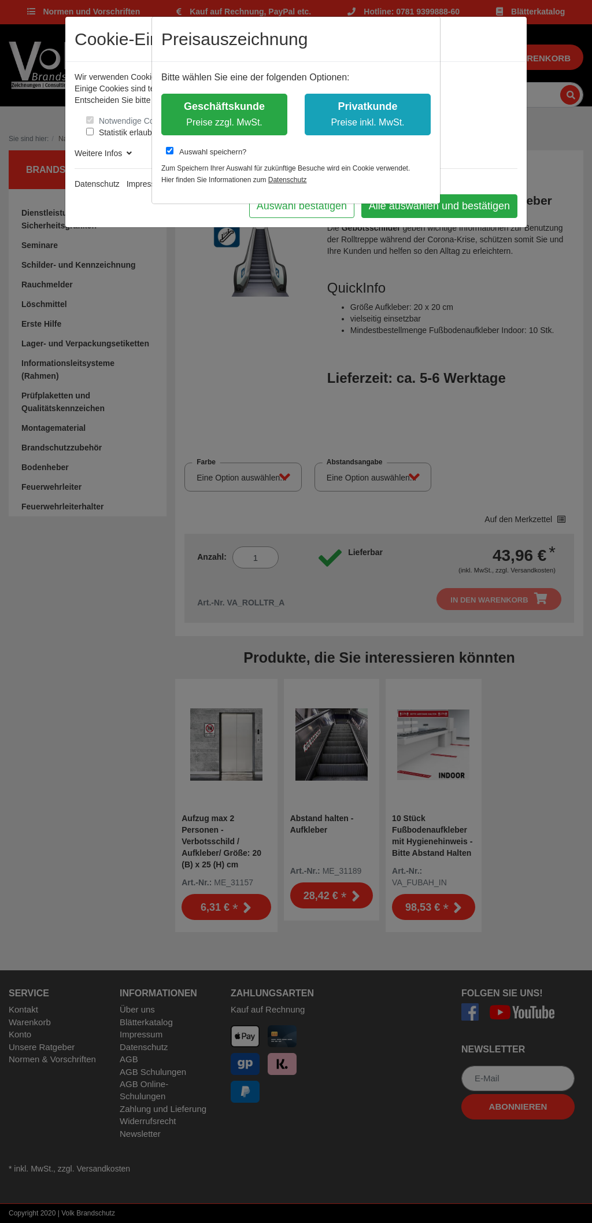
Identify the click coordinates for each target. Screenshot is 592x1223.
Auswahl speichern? (206, 151)
